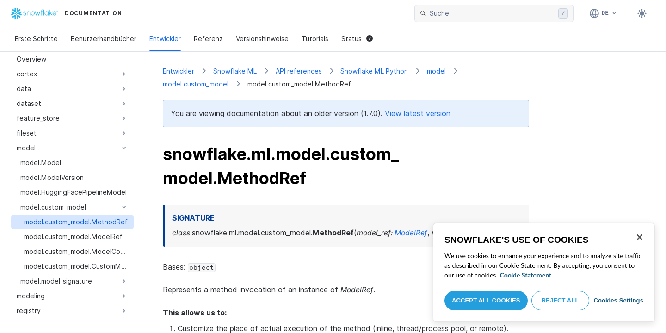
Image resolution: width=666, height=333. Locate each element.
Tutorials (315, 39)
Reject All (560, 300)
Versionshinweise (262, 39)
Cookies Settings (618, 300)
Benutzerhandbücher (103, 39)
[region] (544, 272)
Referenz (208, 39)
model (436, 71)
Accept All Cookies (486, 300)
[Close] (639, 237)
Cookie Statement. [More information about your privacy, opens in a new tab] (526, 275)
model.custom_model (195, 84)
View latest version (417, 113)
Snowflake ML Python (374, 71)
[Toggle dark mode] (642, 13)
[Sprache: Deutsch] (603, 13)
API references (299, 71)
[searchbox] (492, 13)
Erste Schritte (36, 39)
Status (357, 39)
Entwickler (165, 39)
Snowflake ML (235, 71)
